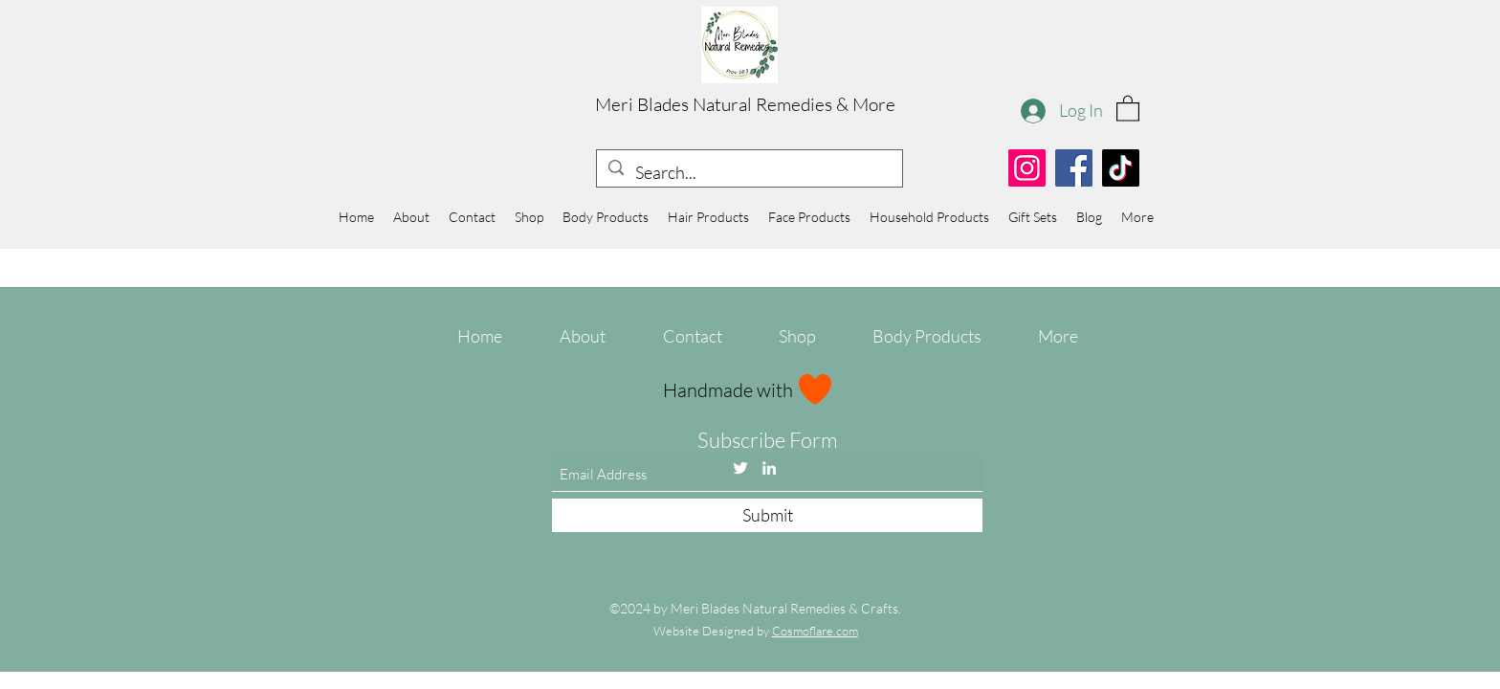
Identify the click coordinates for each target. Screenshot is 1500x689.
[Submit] (767, 515)
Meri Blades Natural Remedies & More (745, 104)
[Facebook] (1073, 168)
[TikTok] (1120, 168)
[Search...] (748, 173)
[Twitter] (740, 468)
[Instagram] (1027, 168)
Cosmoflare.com (815, 630)
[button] (1127, 108)
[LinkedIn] (769, 468)
